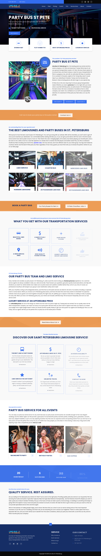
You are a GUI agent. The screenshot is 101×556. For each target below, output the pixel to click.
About (82, 6)
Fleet (49, 6)
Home (43, 6)
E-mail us (23, 1)
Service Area (74, 6)
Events (61, 6)
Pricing (55, 6)
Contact (89, 6)
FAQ (67, 6)
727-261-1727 (13, 1)
